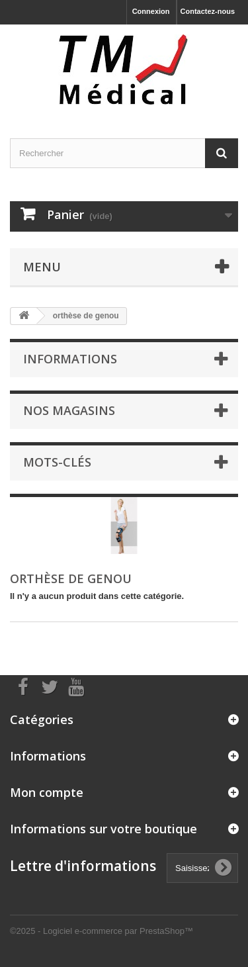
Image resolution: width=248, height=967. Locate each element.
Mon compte (46, 792)
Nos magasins (69, 410)
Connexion (151, 11)
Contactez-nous (208, 11)
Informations (70, 359)
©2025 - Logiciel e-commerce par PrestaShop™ (101, 931)
